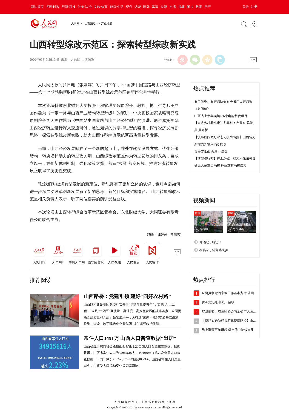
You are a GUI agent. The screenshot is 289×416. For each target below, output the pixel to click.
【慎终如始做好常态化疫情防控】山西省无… (234, 320)
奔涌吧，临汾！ (210, 242)
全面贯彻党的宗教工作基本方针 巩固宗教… (233, 293)
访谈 (137, 7)
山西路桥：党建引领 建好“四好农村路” (127, 296)
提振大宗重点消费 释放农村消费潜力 (220, 165)
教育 (199, 7)
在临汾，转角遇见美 (213, 250)
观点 (129, 7)
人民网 (75, 23)
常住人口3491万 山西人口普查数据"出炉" (130, 338)
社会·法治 (85, 7)
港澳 (164, 7)
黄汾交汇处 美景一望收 (210, 151)
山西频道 (90, 23)
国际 (146, 7)
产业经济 (106, 23)
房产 (207, 7)
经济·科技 (69, 7)
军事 (155, 7)
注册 (254, 7)
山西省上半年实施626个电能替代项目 (220, 116)
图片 (190, 7)
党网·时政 (53, 7)
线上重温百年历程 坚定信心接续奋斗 (228, 330)
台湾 (172, 7)
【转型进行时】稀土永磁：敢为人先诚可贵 (224, 158)
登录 (245, 7)
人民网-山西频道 (82, 59)
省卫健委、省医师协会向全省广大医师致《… (234, 311)
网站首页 (37, 7)
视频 (181, 7)
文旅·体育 (101, 7)
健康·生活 (117, 7)
